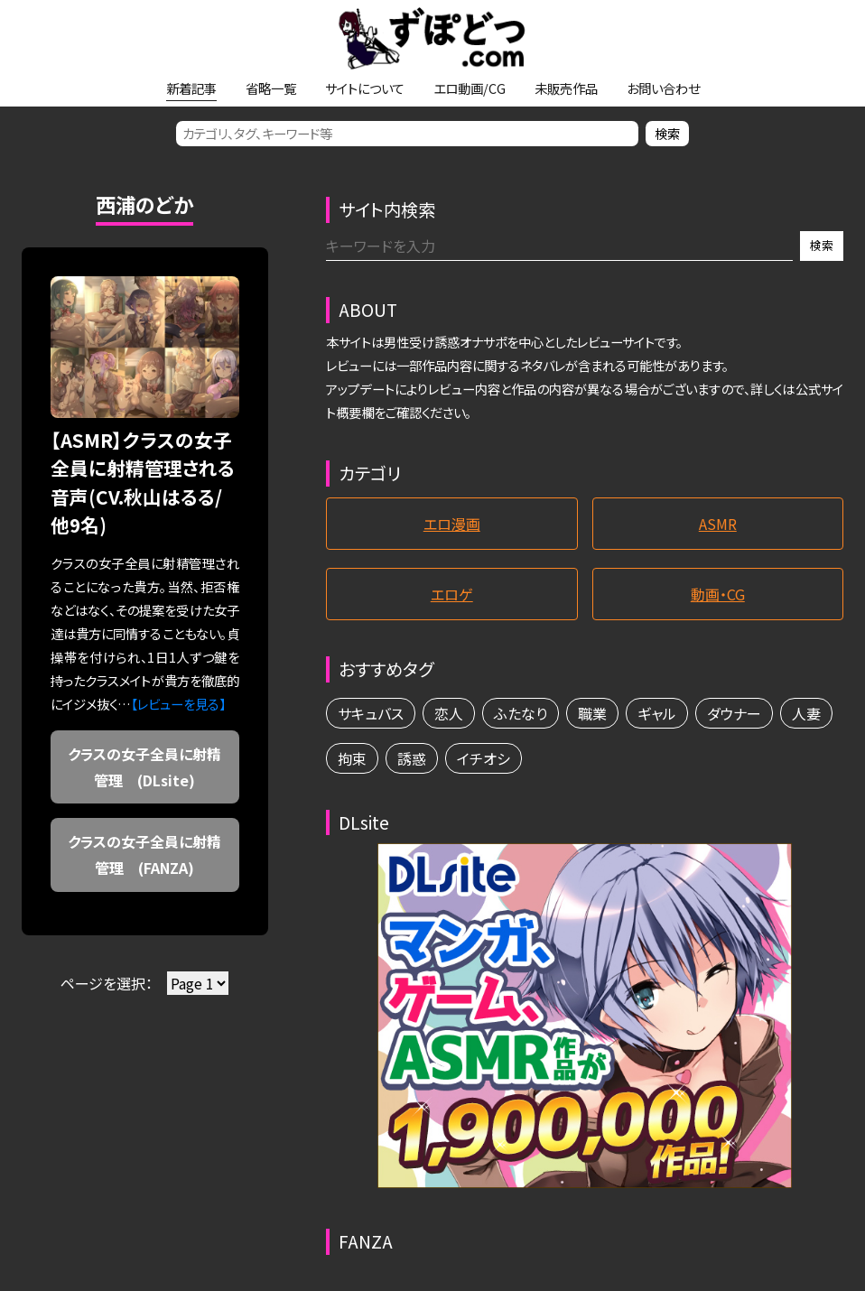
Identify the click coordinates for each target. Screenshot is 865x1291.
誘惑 (411, 758)
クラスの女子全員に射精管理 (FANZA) (144, 854)
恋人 (448, 713)
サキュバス (371, 713)
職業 (592, 713)
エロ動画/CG (469, 88)
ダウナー (734, 713)
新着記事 (191, 88)
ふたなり (520, 713)
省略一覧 (271, 88)
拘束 (352, 758)
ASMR (718, 523)
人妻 (806, 713)
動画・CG (718, 594)
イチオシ (483, 758)
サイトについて (365, 88)
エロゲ (452, 594)
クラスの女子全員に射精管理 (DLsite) (144, 767)
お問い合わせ (663, 88)
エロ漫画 (451, 523)
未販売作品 (566, 88)
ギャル (656, 713)
